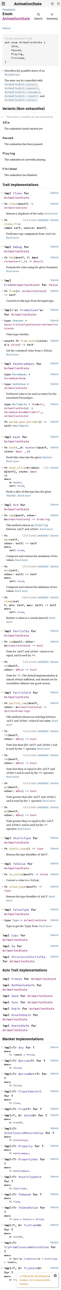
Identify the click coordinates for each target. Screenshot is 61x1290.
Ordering (43, 519)
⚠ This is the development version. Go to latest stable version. (34, 1280)
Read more (51, 213)
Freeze (16, 979)
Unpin (15, 1008)
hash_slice (17, 467)
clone (13, 203)
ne (5, 665)
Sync (15, 1002)
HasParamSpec (23, 364)
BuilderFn (19, 404)
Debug (17, 247)
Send (15, 996)
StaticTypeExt (30, 1177)
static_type (18, 848)
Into (27, 1115)
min (6, 570)
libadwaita (8, 9)
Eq (13, 946)
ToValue (19, 864)
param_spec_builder (23, 421)
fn (33, 404)
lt (5, 735)
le (5, 759)
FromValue (28, 310)
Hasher (30, 447)
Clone (17, 193)
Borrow (23, 1061)
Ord (15, 505)
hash (12, 447)
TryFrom (30, 1225)
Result (38, 261)
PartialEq (21, 631)
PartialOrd (22, 692)
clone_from (12, 224)
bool (40, 645)
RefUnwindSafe (23, 985)
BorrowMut (26, 1074)
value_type (17, 886)
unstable (42, 220)
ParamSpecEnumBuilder (20, 412)
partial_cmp (18, 703)
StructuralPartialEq (28, 957)
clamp (8, 601)
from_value (28, 340)
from (12, 291)
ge (5, 811)
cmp (11, 515)
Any (21, 1047)
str (40, 404)
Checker (18, 320)
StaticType (22, 838)
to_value (15, 874)
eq (10, 641)
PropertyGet (28, 1159)
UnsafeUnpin (21, 1015)
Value (53, 285)
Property (25, 1146)
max (6, 539)
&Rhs (19, 669)
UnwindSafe (20, 1026)
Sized (20, 485)
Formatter (11, 261)
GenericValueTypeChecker (23, 324)
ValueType (21, 910)
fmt (11, 257)
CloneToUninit (30, 1091)
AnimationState (28, 4)
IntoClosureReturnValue (23, 1133)
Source (6, 28)
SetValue (18, 384)
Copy (15, 935)
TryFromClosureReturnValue (26, 1247)
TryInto (30, 1268)
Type (40, 848)
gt (5, 787)
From (7, 285)
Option (9, 711)
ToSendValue (28, 1207)
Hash (16, 437)
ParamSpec (19, 374)
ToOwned (24, 1194)
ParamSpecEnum (14, 378)
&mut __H (22, 451)
